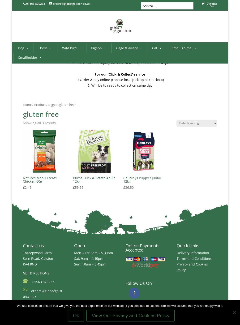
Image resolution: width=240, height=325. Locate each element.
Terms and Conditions (194, 258)
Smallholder (30, 57)
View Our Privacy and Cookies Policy (130, 315)
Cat (157, 48)
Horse (45, 48)
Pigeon (99, 48)
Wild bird (71, 48)
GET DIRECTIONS (36, 273)
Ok (76, 315)
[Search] (212, 5)
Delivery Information (193, 253)
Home (27, 105)
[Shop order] (196, 123)
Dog (23, 48)
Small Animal (184, 48)
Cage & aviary (129, 48)
